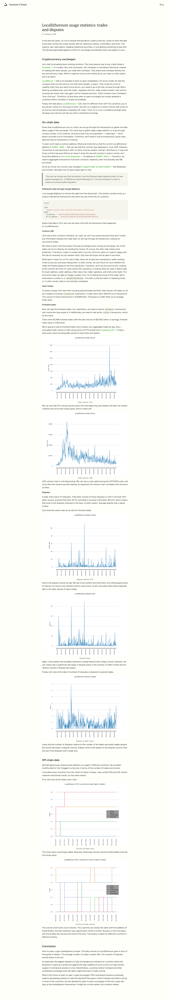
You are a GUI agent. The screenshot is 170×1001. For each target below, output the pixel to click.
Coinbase (47, 67)
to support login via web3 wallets (97, 167)
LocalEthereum (70, 104)
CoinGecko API (108, 332)
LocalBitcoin (48, 81)
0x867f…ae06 (59, 147)
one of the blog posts (71, 156)
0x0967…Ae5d (103, 156)
